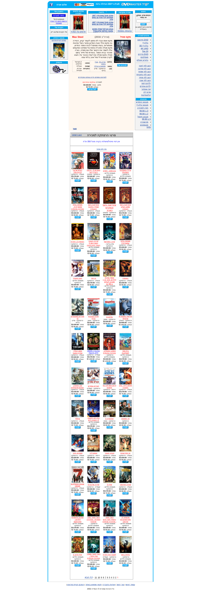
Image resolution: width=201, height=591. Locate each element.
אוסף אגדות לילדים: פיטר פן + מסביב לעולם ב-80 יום (109, 281)
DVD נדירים (143, 54)
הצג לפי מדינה (144, 69)
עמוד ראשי (130, 584)
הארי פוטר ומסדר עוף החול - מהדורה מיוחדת (93, 556)
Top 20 (145, 51)
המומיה (125, 278)
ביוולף (77, 419)
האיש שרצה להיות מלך (77, 171)
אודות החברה (109, 584)
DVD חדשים (142, 40)
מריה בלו (102, 62)
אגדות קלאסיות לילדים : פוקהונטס (77, 519)
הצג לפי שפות (144, 71)
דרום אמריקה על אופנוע (109, 386)
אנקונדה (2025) (93, 352)
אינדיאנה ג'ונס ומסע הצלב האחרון (125, 207)
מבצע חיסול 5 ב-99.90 (144, 118)
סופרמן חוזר (77, 453)
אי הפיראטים (125, 453)
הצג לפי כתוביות (144, 74)
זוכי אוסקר (146, 89)
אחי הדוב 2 (77, 555)
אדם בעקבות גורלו (93, 317)
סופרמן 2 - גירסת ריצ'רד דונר (93, 171)
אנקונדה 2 (109, 419)
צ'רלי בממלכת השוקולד (125, 171)
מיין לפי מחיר (101, 149)
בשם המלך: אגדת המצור (77, 352)
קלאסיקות (146, 95)
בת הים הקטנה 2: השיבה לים (93, 419)
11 (96, 577)
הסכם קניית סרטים (59, 40)
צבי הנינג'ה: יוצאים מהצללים (77, 386)
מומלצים (144, 57)
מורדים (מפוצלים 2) (77, 317)
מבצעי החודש (142, 102)
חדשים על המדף (78, 24)
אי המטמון (125, 419)
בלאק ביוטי (125, 555)
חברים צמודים (93, 386)
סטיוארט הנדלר (100, 66)
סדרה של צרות (93, 485)
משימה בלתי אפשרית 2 (125, 242)
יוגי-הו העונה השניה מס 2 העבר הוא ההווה (93, 243)
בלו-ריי (145, 43)
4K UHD (144, 48)
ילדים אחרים (145, 86)
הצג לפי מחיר (145, 77)
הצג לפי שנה (145, 80)
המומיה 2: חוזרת (77, 242)
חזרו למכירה (142, 108)
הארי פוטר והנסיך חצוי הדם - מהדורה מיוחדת (109, 519)
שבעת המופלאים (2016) (77, 485)
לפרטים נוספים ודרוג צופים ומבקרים (92, 77)
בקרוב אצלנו (142, 60)
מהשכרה (144, 122)
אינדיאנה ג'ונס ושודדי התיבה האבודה (93, 207)
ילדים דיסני (146, 83)
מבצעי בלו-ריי (142, 105)
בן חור (93, 278)
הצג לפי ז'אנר (145, 66)
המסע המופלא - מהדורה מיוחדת (109, 352)
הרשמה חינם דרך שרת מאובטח (59, 22)
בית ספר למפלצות (125, 352)
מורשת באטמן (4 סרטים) (125, 317)
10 (99, 577)
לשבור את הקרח (109, 555)
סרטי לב (147, 92)
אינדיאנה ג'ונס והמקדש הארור (109, 207)
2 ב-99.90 (143, 114)
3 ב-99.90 (143, 111)
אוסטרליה (93, 453)
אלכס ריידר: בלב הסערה (125, 386)
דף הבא (89, 577)
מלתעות (109, 317)
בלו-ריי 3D (143, 46)
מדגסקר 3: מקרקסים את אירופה (125, 519)
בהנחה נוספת (125, 29)
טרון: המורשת (109, 242)
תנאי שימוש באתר (93, 584)
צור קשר (120, 584)
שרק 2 (109, 485)
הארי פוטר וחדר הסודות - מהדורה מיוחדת (93, 519)
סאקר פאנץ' (109, 453)
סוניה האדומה (125, 485)
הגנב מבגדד (77, 278)
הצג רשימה (77, 135)
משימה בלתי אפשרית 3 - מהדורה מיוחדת (77, 207)
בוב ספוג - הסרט (109, 171)
